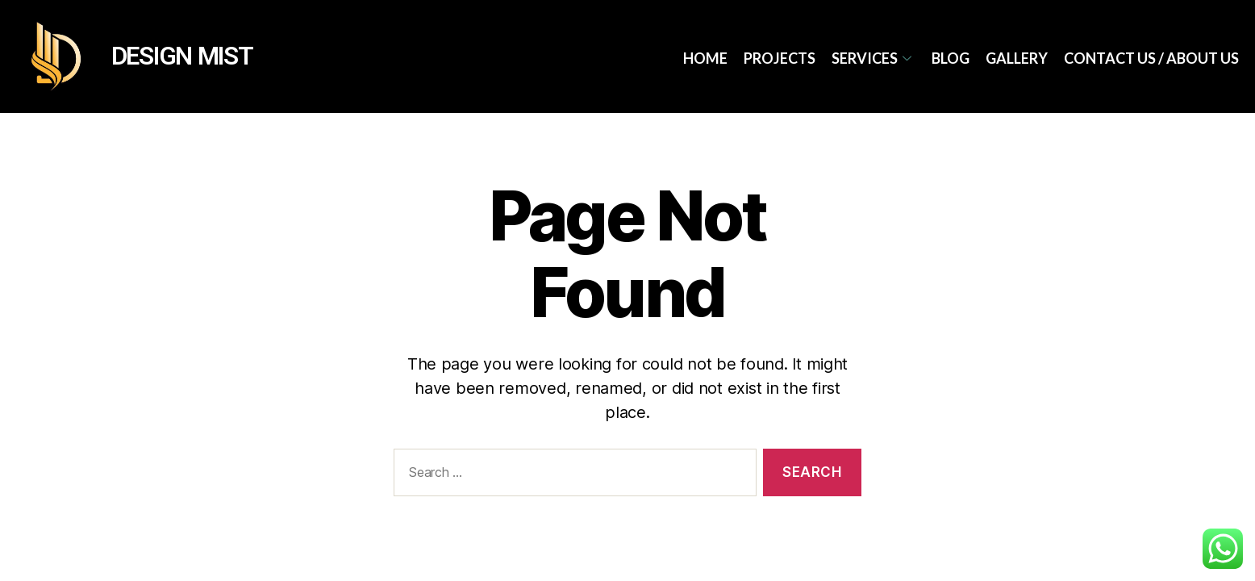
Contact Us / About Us (1151, 58)
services (873, 58)
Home (705, 58)
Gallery (1017, 58)
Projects (779, 58)
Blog (950, 58)
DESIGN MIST (182, 56)
